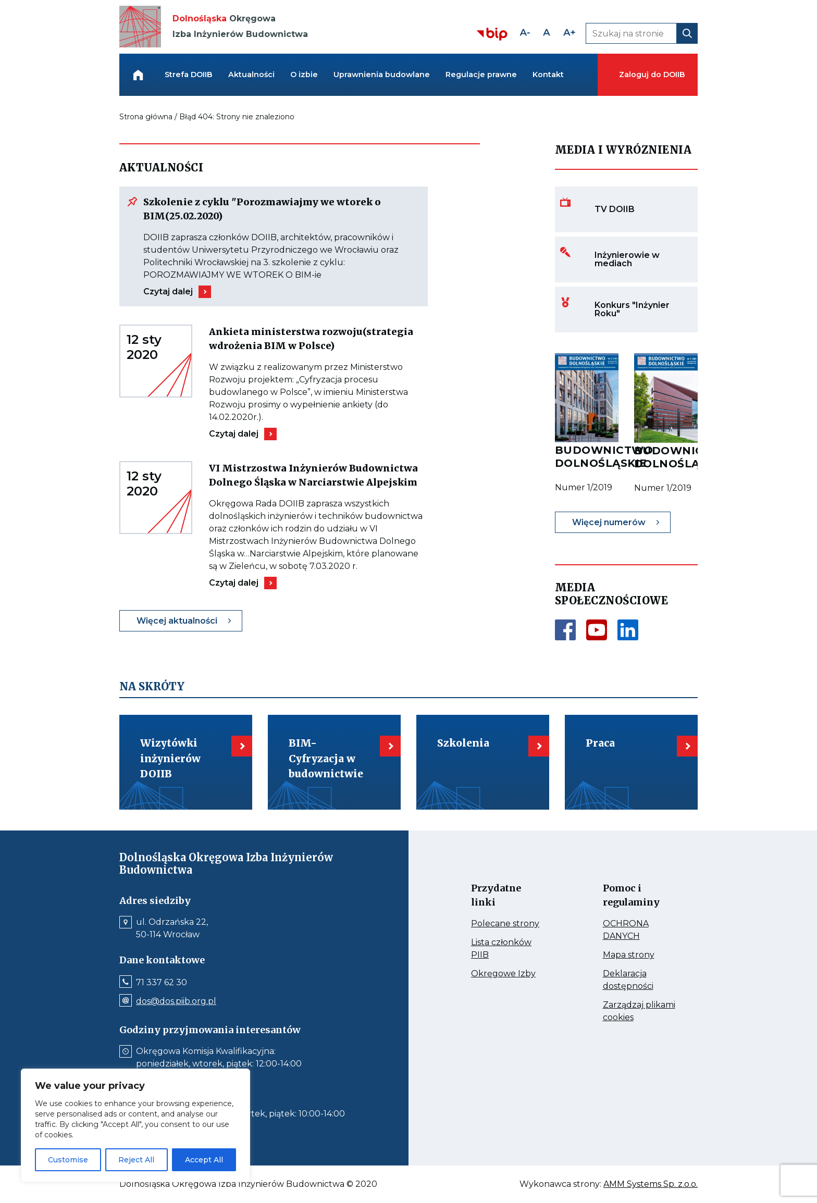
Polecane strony (508, 923)
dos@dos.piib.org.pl (176, 1001)
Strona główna (145, 116)
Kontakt (548, 74)
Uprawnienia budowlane (381, 74)
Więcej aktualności (177, 621)
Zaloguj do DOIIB (651, 74)
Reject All (136, 1159)
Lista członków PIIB (501, 949)
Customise (68, 1159)
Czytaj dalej (168, 291)
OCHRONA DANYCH (640, 930)
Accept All (204, 1159)
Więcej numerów (609, 522)
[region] (135, 1125)
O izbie (304, 74)
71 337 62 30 (161, 982)
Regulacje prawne (481, 74)
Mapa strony (640, 955)
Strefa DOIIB (189, 74)
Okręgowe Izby (508, 974)
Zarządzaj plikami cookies (639, 1012)
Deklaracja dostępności (640, 981)
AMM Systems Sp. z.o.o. (650, 1184)
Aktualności (251, 74)
